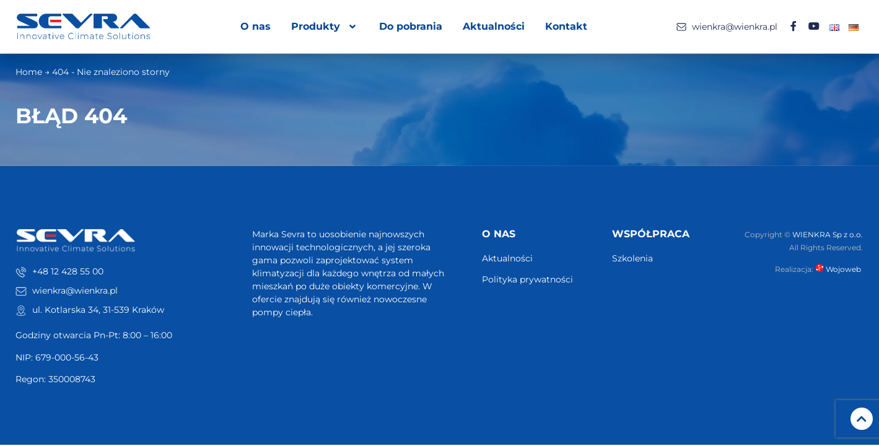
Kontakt (567, 26)
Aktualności (494, 26)
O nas (256, 26)
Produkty (325, 26)
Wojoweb (839, 269)
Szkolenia (632, 259)
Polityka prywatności (527, 280)
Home (28, 72)
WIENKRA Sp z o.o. (827, 234)
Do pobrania (411, 26)
